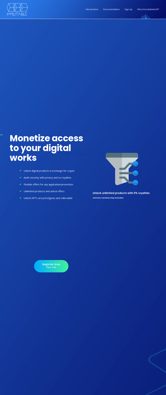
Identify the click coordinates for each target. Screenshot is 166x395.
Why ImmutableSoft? (148, 9)
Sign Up (128, 9)
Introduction (92, 9)
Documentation (111, 9)
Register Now (51, 265)
